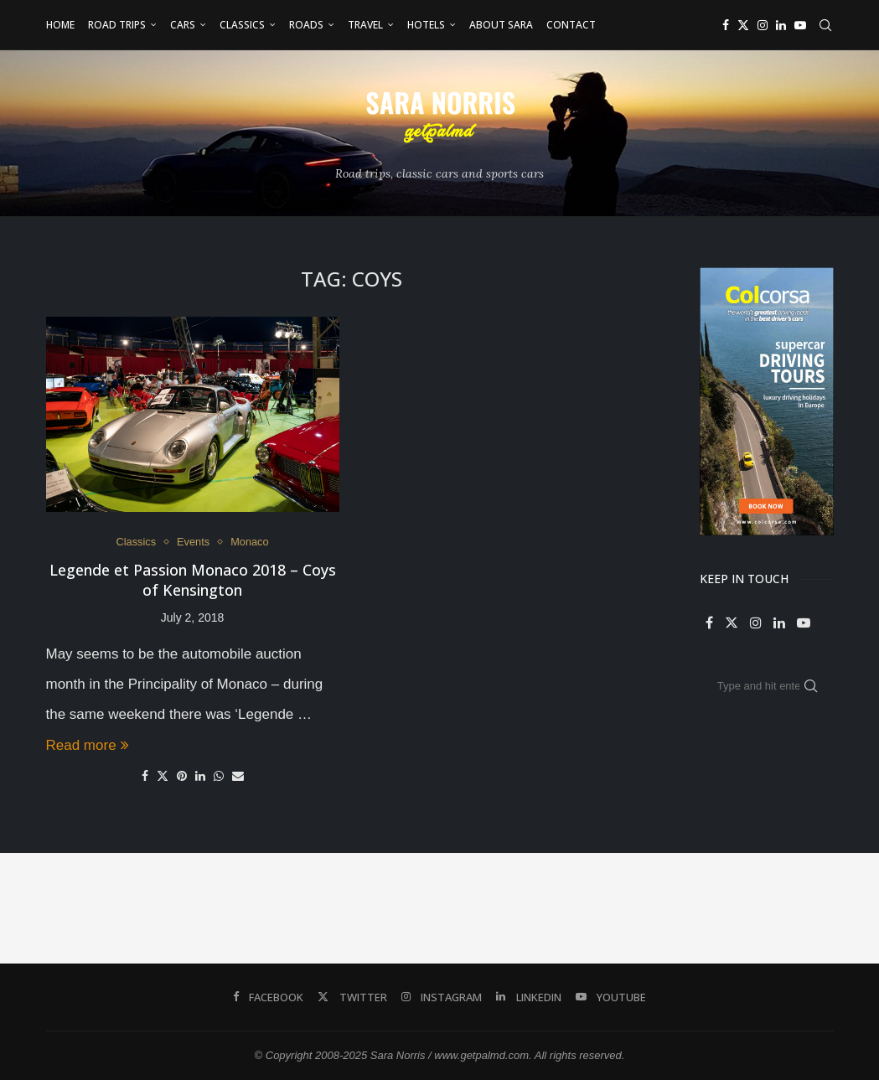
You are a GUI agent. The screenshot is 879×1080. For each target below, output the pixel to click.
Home (60, 25)
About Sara (501, 25)
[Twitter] (743, 25)
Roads (306, 25)
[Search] (825, 25)
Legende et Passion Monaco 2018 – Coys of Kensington (192, 580)
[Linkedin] (781, 25)
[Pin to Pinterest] (182, 776)
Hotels (426, 25)
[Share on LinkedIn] (200, 776)
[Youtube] (800, 25)
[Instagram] (762, 25)
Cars (182, 25)
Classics (242, 25)
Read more (87, 746)
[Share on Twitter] (162, 776)
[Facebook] (725, 25)
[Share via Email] (238, 776)
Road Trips (117, 25)
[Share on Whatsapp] (219, 776)
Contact (571, 25)
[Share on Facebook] (145, 776)
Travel (365, 25)
